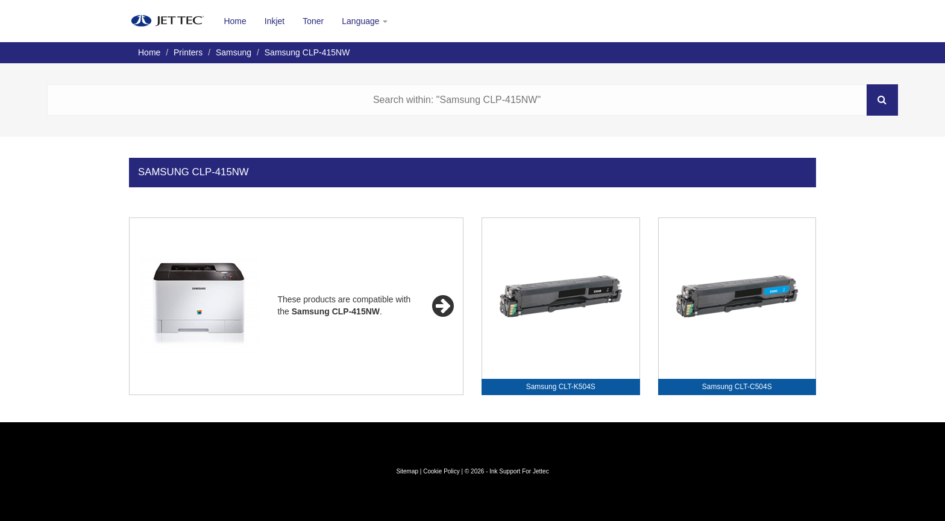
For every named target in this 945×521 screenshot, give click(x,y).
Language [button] (365, 21)
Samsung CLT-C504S (737, 386)
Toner (313, 21)
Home (235, 21)
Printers (188, 52)
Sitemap (407, 471)
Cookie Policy (441, 471)
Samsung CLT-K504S (560, 386)
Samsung (233, 52)
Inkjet (274, 21)
